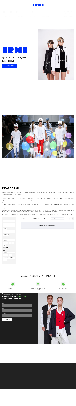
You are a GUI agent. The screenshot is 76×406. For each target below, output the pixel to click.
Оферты (22, 322)
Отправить (7, 319)
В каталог (9, 66)
